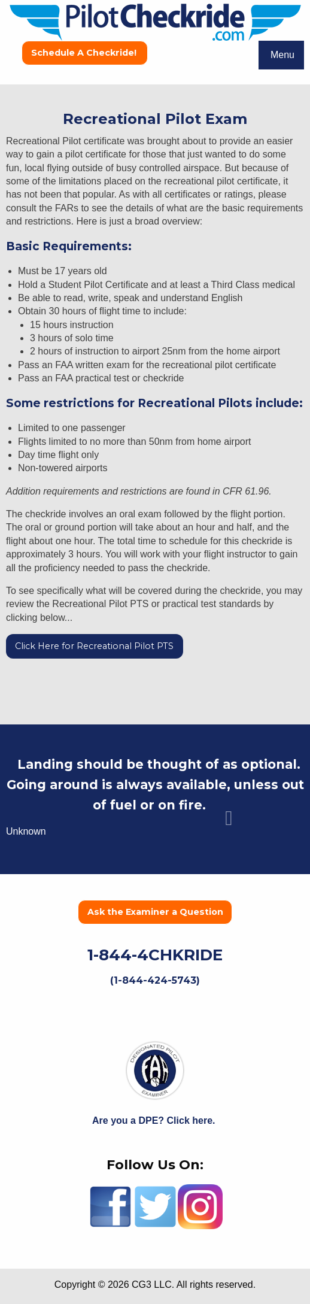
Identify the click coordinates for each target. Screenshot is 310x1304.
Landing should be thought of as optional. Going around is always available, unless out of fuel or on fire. (155, 784)
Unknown (26, 831)
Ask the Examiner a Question (155, 911)
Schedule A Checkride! (85, 52)
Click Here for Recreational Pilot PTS (94, 646)
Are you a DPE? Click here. (155, 1120)
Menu (282, 55)
